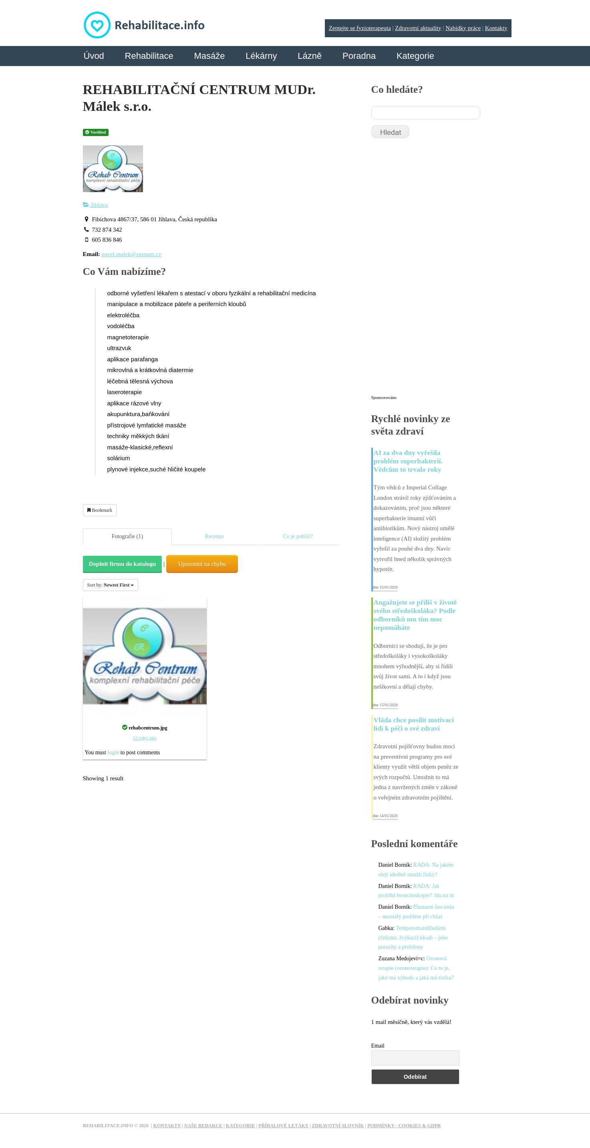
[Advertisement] (431, 270)
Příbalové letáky (283, 1125)
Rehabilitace (149, 56)
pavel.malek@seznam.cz (131, 254)
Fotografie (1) (127, 536)
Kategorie (415, 56)
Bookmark (100, 510)
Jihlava (95, 205)
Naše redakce (203, 1125)
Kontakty (496, 28)
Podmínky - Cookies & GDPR (404, 1125)
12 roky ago (144, 738)
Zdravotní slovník (338, 1125)
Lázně (310, 56)
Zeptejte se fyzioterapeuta (360, 28)
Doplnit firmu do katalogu (122, 564)
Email (378, 1046)
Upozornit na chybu (202, 564)
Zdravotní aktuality (418, 28)
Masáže (209, 56)
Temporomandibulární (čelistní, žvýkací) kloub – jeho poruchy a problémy (413, 937)
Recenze (214, 536)
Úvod (94, 56)
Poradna (359, 56)
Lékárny (261, 56)
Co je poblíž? (298, 536)
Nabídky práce (463, 28)
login (113, 752)
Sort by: (110, 585)
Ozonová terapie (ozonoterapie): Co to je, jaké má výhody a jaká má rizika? (416, 968)
